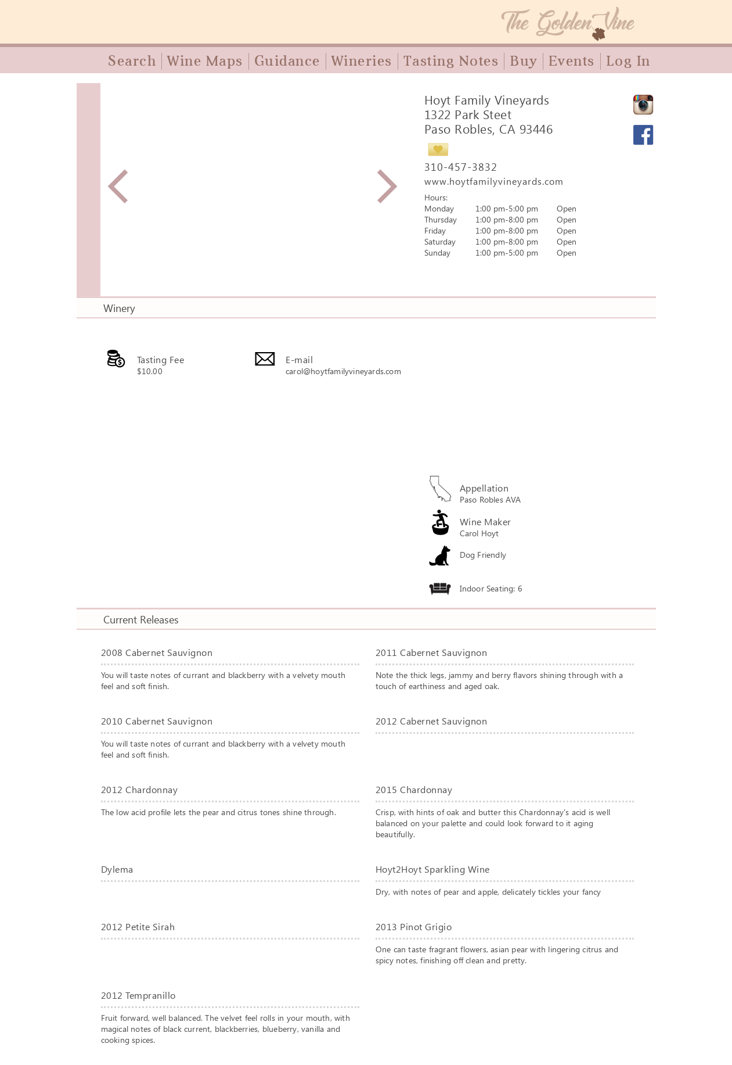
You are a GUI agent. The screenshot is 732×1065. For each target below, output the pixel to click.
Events (572, 61)
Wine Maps (205, 61)
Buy (524, 61)
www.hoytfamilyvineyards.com (494, 181)
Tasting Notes (451, 61)
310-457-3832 (460, 167)
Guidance (287, 61)
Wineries (361, 61)
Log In (628, 61)
